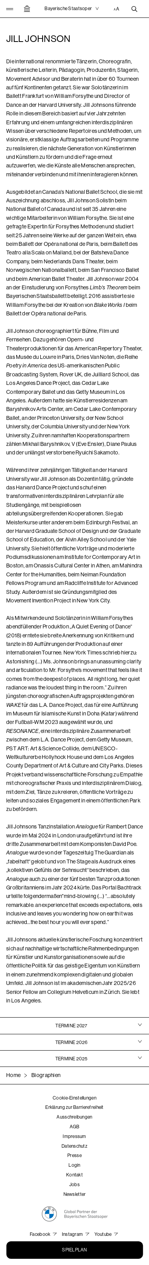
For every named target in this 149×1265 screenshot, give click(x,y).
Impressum (74, 1136)
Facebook (40, 1234)
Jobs (74, 1184)
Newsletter (74, 1194)
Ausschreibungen (74, 1117)
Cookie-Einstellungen (74, 1098)
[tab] (74, 1025)
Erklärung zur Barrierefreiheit (74, 1107)
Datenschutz (74, 1146)
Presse (74, 1155)
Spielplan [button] (74, 1250)
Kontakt (74, 1175)
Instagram (73, 1234)
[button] (11, 9)
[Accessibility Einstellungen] (117, 8)
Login (74, 1165)
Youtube (103, 1234)
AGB (75, 1126)
